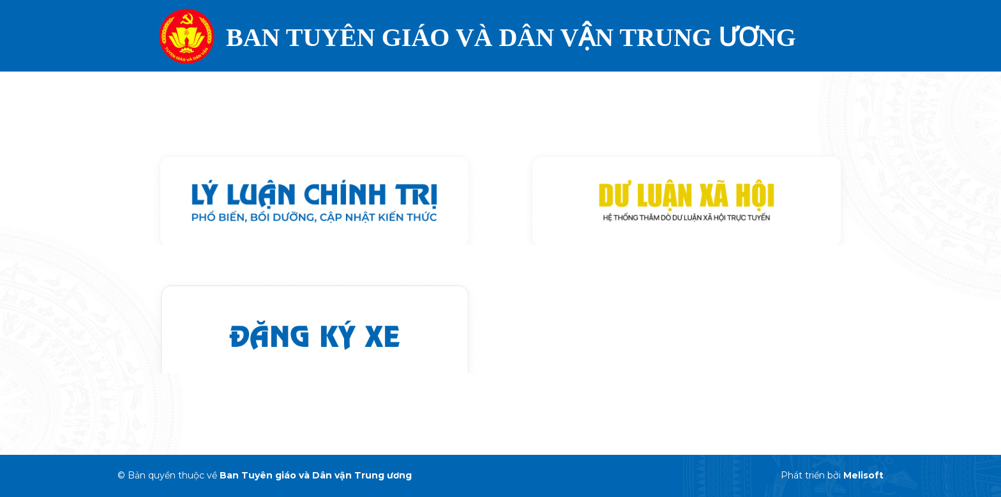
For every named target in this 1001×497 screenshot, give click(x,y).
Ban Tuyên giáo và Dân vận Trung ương (316, 475)
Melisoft (863, 475)
